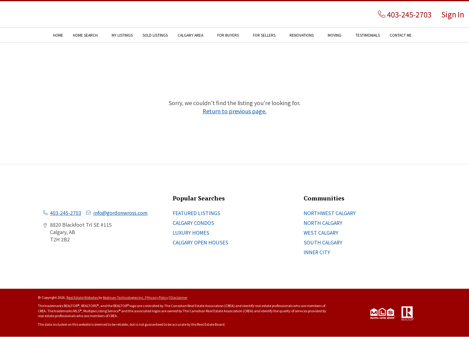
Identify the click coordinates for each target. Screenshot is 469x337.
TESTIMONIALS (367, 35)
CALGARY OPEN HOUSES (200, 242)
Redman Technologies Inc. (124, 297)
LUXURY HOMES (191, 232)
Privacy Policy (157, 297)
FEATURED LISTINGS (196, 213)
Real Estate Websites (83, 297)
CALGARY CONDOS (193, 222)
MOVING (334, 35)
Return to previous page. (234, 111)
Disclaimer (178, 297)
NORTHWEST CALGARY (330, 213)
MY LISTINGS (122, 35)
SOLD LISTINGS (155, 35)
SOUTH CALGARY (323, 242)
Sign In (452, 14)
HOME (58, 35)
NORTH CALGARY (323, 222)
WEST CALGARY (321, 232)
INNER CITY (317, 252)
